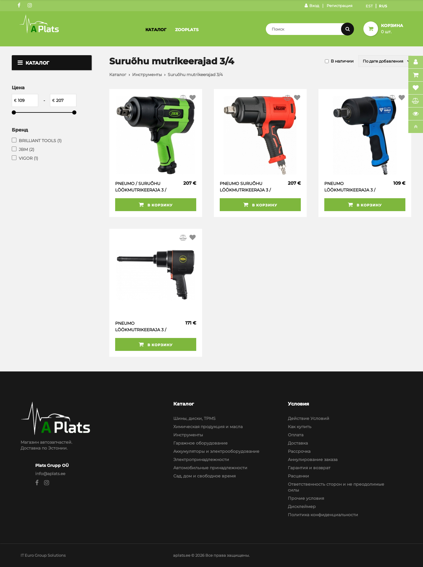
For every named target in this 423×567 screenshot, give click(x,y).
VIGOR (28, 158)
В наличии (342, 61)
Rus (383, 6)
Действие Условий (308, 418)
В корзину (156, 204)
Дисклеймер (302, 506)
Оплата (295, 435)
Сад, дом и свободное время (204, 476)
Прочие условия (306, 498)
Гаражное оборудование (200, 443)
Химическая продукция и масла (208, 426)
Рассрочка (299, 451)
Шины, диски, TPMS (194, 418)
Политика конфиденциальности (323, 514)
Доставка (298, 443)
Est (369, 6)
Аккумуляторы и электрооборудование (216, 451)
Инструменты (147, 74)
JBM (26, 149)
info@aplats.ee (50, 473)
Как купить (299, 426)
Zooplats (187, 29)
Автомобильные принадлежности (210, 467)
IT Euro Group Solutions (43, 555)
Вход (312, 5)
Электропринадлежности (201, 459)
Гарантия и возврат (309, 467)
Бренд (20, 130)
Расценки (298, 476)
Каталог (155, 29)
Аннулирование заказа (313, 459)
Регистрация (339, 5)
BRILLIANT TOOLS (40, 140)
